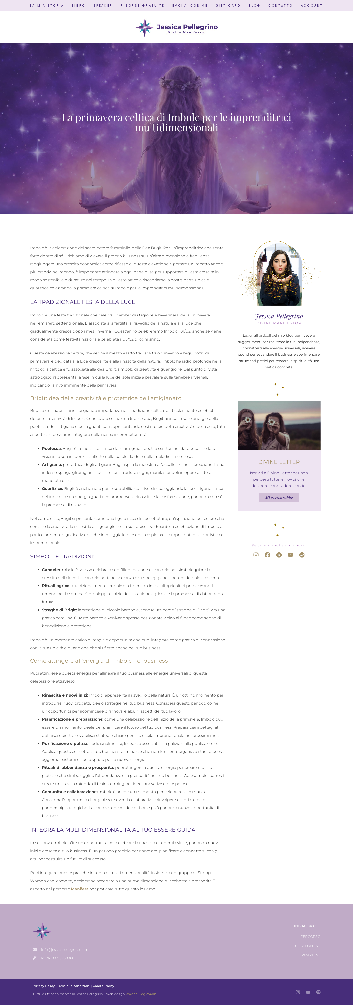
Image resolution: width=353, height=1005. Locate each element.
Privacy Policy (44, 986)
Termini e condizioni (73, 986)
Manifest (79, 889)
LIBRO (79, 5)
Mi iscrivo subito (279, 497)
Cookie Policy (103, 986)
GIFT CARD (228, 5)
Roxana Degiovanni (141, 994)
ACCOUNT (312, 5)
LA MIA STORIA (47, 5)
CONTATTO (280, 5)
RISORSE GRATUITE (143, 5)
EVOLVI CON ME (190, 5)
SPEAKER (103, 5)
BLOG (255, 5)
